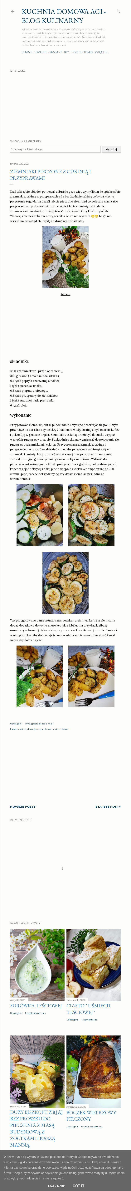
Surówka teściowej (36, 1005)
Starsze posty (108, 806)
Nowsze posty (23, 806)
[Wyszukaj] (118, 11)
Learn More (56, 1186)
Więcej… (102, 52)
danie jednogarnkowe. (39, 729)
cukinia (22, 729)
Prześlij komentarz (35, 1013)
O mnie (27, 52)
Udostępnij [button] (16, 723)
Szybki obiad (82, 52)
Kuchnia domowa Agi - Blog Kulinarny (64, 16)
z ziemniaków (61, 729)
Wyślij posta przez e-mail (39, 723)
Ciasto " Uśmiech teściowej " (88, 1008)
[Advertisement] (65, 103)
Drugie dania (46, 52)
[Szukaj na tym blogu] (55, 149)
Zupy (65, 52)
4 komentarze (89, 1019)
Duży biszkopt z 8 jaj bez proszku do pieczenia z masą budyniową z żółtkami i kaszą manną (36, 1128)
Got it (79, 1186)
